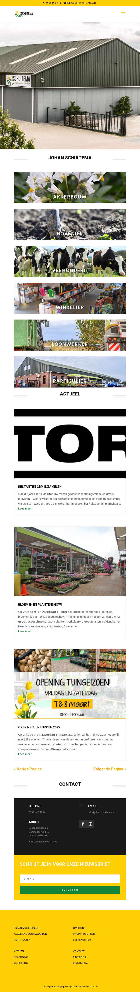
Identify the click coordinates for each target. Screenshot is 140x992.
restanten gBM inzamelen (39, 487)
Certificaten (22, 940)
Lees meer (25, 508)
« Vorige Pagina (28, 769)
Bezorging (21, 957)
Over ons (79, 928)
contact (79, 951)
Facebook (79, 957)
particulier (70, 382)
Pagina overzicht (84, 934)
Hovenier (70, 234)
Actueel (19, 951)
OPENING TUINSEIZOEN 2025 (39, 727)
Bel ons (35, 806)
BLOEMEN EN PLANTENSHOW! (40, 604)
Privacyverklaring (26, 928)
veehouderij (70, 271)
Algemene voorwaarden (30, 934)
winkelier (70, 308)
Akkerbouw (70, 197)
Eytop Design (65, 987)
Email (92, 806)
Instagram (80, 963)
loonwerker (70, 345)
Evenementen (82, 940)
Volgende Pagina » (109, 769)
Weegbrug (21, 963)
